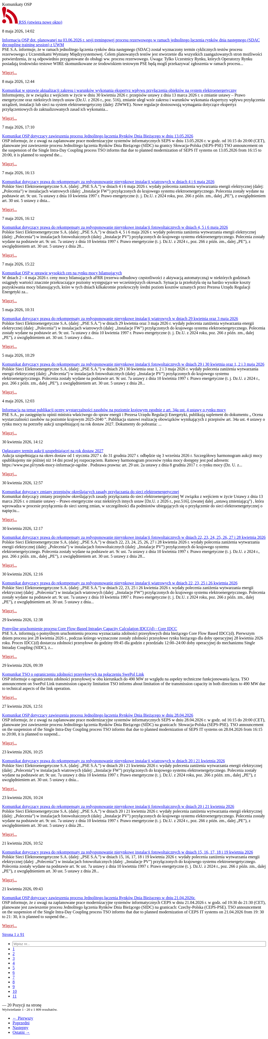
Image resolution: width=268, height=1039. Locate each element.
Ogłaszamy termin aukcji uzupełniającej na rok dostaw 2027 (52, 451)
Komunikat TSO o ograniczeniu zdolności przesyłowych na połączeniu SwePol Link (73, 674)
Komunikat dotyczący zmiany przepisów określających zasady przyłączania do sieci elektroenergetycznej (90, 491)
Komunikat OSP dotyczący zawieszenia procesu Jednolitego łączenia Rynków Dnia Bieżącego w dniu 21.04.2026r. (99, 898)
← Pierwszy (23, 1018)
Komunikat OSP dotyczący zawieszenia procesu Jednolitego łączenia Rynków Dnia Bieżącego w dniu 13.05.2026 (97, 136)
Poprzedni (21, 1023)
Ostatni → (21, 1032)
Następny (20, 1027)
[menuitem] (14, 949)
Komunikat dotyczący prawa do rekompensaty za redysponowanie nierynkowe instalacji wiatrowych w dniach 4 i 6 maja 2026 (108, 181)
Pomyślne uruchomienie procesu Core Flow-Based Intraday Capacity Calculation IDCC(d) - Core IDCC (89, 628)
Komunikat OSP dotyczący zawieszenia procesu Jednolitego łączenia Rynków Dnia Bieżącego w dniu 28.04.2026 (97, 715)
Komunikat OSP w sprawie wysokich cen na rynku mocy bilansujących (62, 273)
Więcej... (9, 72)
